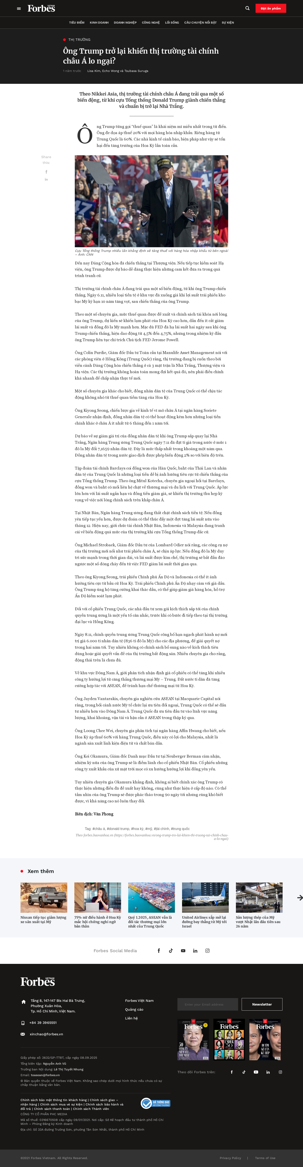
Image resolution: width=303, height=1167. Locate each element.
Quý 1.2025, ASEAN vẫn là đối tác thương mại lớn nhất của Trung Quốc (150, 921)
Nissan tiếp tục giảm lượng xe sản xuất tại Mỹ (43, 919)
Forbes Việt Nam (139, 1000)
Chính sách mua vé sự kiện (62, 1104)
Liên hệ (131, 1018)
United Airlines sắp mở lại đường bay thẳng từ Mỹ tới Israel (204, 921)
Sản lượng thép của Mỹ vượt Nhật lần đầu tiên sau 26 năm (258, 921)
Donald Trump (119, 829)
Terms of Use (265, 1158)
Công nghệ (151, 22)
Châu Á (99, 829)
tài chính (162, 829)
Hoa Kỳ (138, 829)
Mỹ (149, 829)
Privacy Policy (230, 1158)
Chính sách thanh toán (52, 1109)
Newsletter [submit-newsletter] (262, 1004)
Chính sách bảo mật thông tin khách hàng (54, 1100)
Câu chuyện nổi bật (200, 22)
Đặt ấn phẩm (271, 8)
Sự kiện (228, 22)
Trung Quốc (181, 829)
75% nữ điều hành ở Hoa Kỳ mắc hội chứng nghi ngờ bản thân (97, 921)
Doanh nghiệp (125, 22)
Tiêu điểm (77, 22)
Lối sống (172, 22)
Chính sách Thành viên (91, 1109)
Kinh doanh (99, 22)
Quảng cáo (134, 1009)
